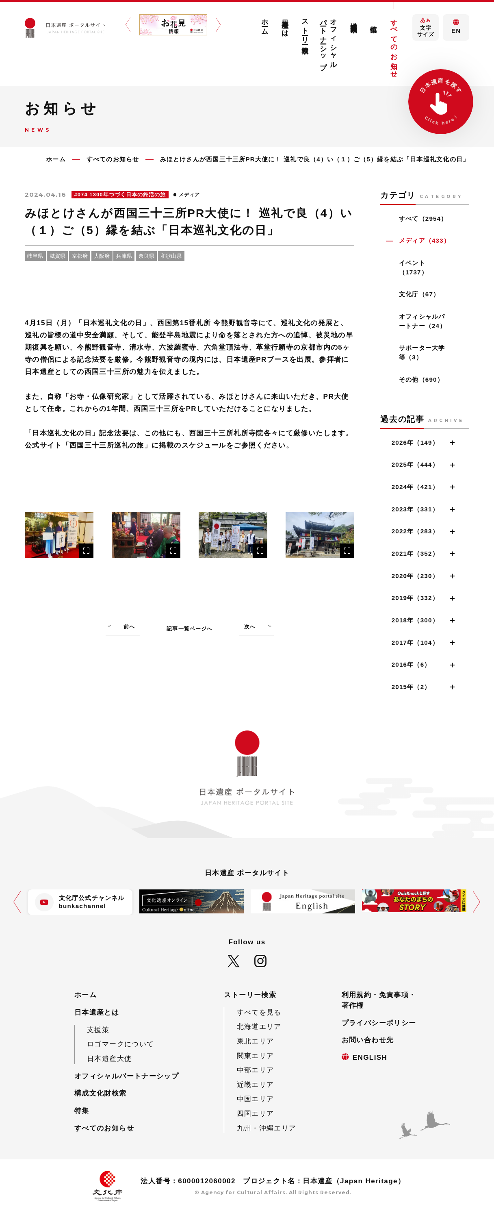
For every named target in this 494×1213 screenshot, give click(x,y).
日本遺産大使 (109, 1059)
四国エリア (255, 1113)
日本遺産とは (285, 24)
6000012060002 (207, 1181)
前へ (129, 627)
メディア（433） (424, 240)
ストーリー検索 (305, 28)
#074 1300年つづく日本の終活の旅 (120, 194)
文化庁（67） (419, 294)
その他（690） (421, 379)
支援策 (98, 1030)
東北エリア (255, 1041)
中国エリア (255, 1099)
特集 (374, 21)
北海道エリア (259, 1026)
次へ (250, 627)
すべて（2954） (423, 218)
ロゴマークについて (120, 1044)
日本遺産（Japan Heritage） (354, 1181)
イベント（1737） (413, 267)
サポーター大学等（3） (422, 352)
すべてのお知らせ (394, 44)
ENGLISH (370, 1057)
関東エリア (255, 1056)
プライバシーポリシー (379, 1023)
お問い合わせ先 (368, 1040)
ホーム (265, 23)
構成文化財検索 (354, 19)
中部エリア (255, 1070)
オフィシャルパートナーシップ (329, 40)
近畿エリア (255, 1085)
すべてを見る (259, 1012)
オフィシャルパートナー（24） (422, 321)
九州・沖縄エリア (267, 1128)
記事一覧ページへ (189, 629)
